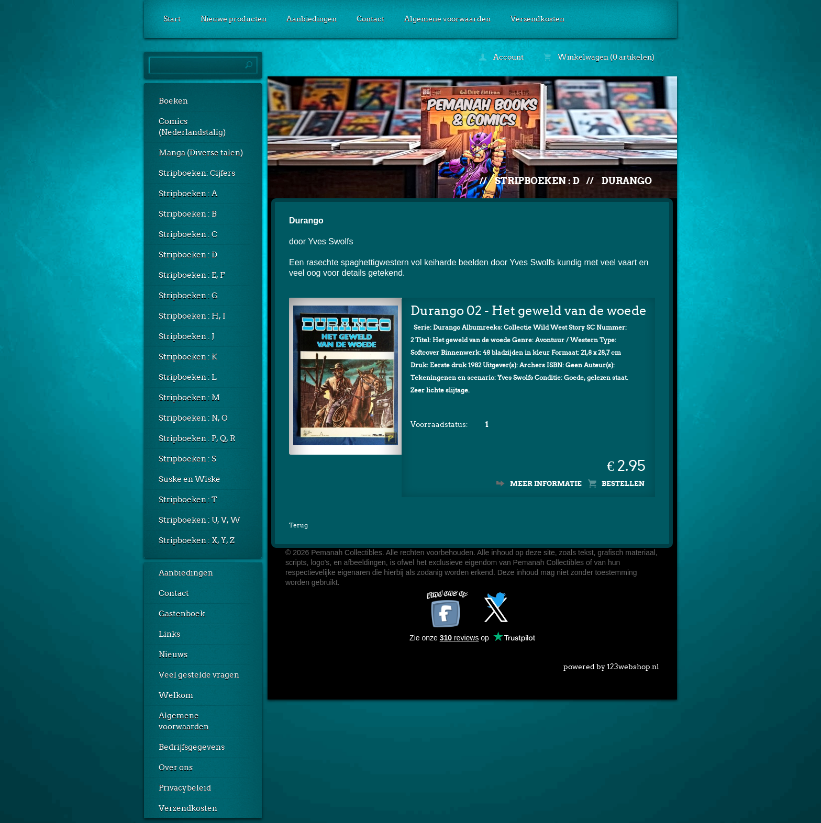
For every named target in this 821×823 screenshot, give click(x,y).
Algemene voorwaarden (447, 19)
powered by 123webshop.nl (611, 664)
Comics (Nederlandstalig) (192, 127)
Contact (370, 19)
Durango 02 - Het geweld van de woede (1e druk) (528, 310)
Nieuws (173, 654)
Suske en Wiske (189, 479)
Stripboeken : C (188, 234)
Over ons (176, 767)
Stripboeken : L (188, 377)
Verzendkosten (537, 19)
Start (172, 19)
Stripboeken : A (188, 193)
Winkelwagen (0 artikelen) (598, 57)
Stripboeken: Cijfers (197, 173)
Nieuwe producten (234, 19)
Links (169, 634)
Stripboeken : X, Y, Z (197, 540)
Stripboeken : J (186, 336)
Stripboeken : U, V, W (199, 520)
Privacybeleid (185, 788)
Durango (627, 180)
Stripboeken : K (188, 357)
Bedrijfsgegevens (192, 747)
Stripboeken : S (187, 459)
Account (501, 57)
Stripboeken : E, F (192, 275)
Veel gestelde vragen (199, 675)
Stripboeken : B (188, 214)
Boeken (173, 101)
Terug (298, 525)
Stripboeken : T (188, 499)
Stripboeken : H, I (192, 316)
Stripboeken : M (189, 397)
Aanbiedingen (311, 19)
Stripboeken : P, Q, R (197, 438)
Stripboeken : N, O (193, 418)
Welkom (176, 695)
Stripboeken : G (188, 295)
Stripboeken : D (188, 255)
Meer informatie (546, 484)
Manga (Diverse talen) (201, 152)
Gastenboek (182, 613)
